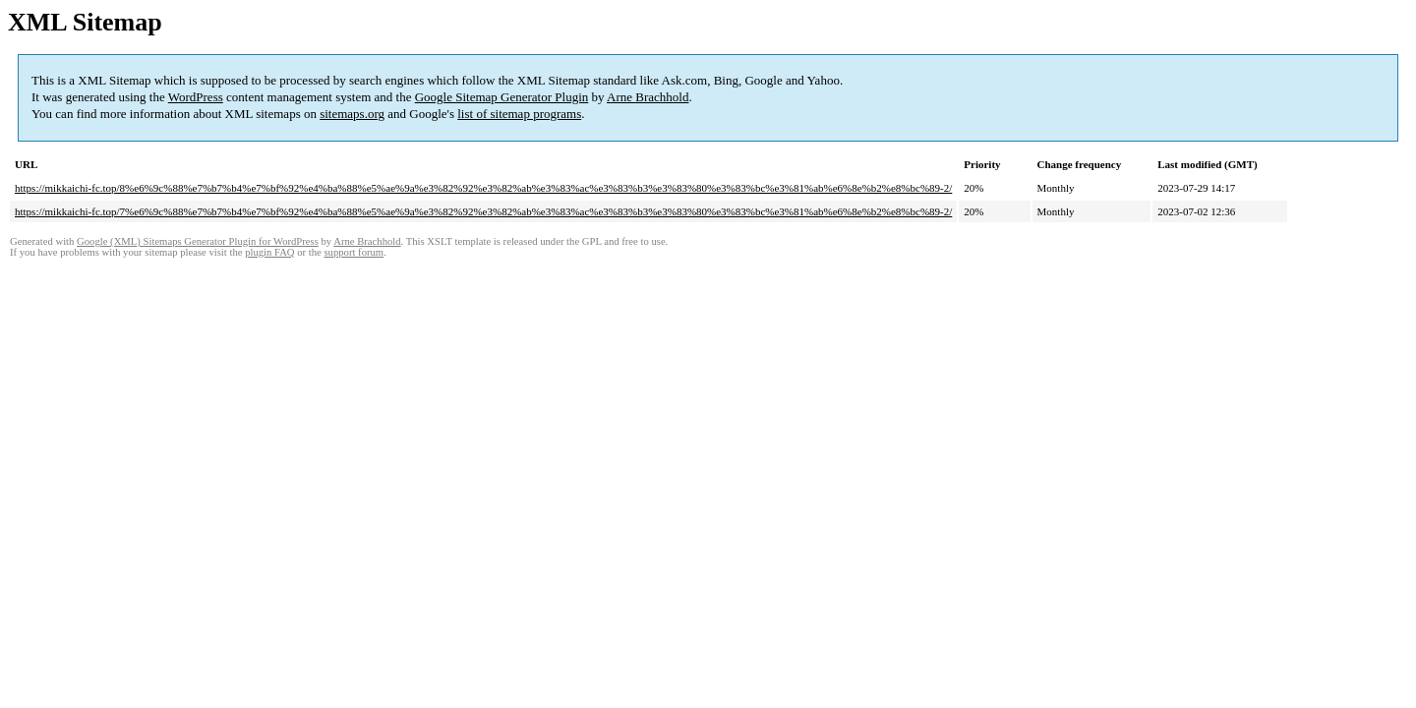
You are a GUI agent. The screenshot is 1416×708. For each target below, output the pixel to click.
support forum (354, 252)
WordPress (195, 96)
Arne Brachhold (647, 96)
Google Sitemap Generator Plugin (502, 96)
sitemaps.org (352, 113)
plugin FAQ (269, 252)
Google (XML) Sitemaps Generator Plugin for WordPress (198, 241)
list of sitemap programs (519, 113)
